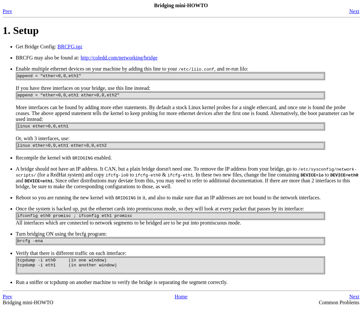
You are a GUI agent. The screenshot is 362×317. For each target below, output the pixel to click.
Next (354, 11)
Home (180, 305)
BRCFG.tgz (70, 46)
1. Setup (21, 30)
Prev (7, 11)
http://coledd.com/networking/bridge (119, 57)
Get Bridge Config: (37, 46)
